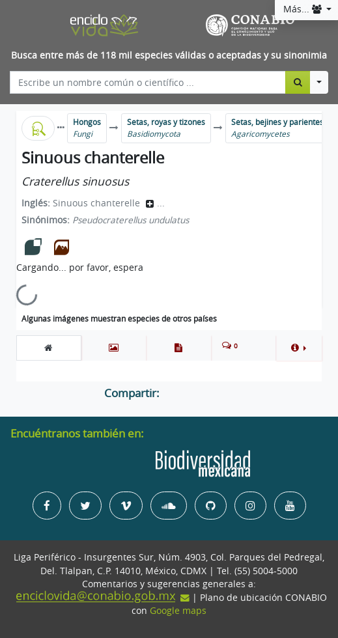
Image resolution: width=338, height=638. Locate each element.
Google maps (178, 611)
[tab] (48, 347)
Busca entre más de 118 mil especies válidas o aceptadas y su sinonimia (169, 55)
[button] (298, 347)
